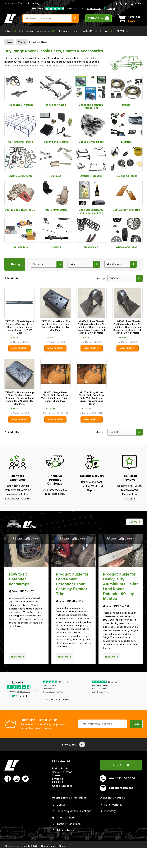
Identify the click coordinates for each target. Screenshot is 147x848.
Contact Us (121, 765)
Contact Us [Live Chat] (98, 18)
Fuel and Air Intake (126, 162)
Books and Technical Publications (91, 92)
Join (136, 723)
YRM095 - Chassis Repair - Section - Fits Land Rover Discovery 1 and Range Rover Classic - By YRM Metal (19, 327)
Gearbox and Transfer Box (20, 196)
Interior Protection (56, 196)
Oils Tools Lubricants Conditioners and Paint (91, 197)
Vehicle (21, 42)
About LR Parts (66, 817)
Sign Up (121, 3)
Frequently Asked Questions (74, 811)
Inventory (110, 811)
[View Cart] (130, 18)
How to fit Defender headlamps (19, 579)
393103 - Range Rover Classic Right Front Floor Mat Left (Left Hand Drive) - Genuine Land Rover (55, 396)
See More (134, 521)
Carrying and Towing (20, 128)
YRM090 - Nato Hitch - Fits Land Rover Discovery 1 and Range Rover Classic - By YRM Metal (55, 325)
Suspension (91, 233)
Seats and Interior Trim (126, 196)
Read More (17, 656)
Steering (56, 233)
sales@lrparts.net (116, 788)
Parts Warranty (113, 804)
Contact (61, 804)
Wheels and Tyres (126, 233)
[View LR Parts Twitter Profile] (25, 778)
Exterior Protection (91, 162)
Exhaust (56, 162)
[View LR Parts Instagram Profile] (16, 778)
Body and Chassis (56, 91)
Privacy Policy (65, 830)
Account (137, 3)
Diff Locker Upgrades (91, 128)
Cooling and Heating (56, 128)
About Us (8, 3)
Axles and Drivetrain (20, 91)
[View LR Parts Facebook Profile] (7, 778)
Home (9, 42)
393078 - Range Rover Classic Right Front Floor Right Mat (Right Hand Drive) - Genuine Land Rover (91, 398)
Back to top (73, 744)
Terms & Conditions (69, 823)
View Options (19, 348)
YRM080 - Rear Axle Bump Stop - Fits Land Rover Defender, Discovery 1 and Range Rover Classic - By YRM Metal (19, 398)
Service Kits (20, 233)
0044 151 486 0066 (117, 778)
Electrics (126, 128)
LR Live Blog (33, 3)
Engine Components (20, 162)
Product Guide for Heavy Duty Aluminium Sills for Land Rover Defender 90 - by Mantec (120, 586)
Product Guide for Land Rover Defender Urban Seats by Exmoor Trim (72, 584)
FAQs (20, 3)
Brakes (126, 91)
